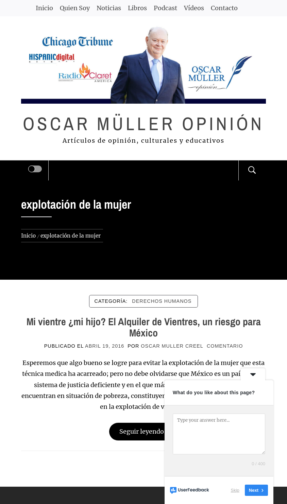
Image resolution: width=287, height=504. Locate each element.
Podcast (165, 8)
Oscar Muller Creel (172, 346)
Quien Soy (75, 8)
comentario (225, 346)
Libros (137, 8)
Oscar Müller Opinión (144, 123)
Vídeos (194, 8)
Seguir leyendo (143, 431)
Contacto (224, 8)
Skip (235, 490)
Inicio (44, 8)
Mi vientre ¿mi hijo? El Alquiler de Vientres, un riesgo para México (144, 327)
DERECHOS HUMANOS (161, 301)
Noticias (109, 8)
